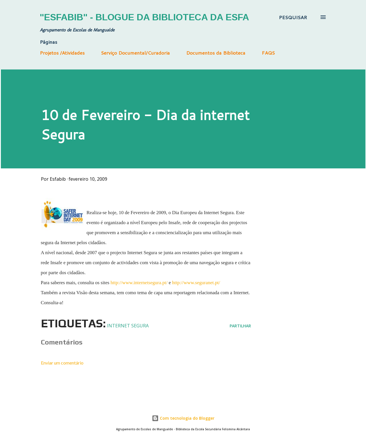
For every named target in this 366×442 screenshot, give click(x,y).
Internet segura (128, 325)
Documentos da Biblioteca (215, 52)
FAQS (268, 52)
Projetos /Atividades (62, 52)
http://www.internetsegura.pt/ (139, 282)
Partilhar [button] (240, 325)
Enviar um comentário (62, 362)
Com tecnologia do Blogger (183, 418)
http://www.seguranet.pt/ (196, 282)
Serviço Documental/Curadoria (135, 52)
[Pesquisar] (293, 17)
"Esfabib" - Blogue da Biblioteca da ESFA (144, 17)
